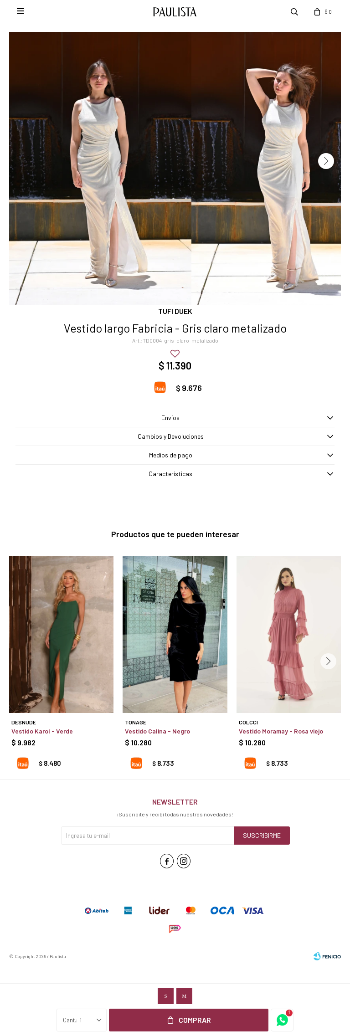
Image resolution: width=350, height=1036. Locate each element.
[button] (326, 161)
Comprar (195, 1019)
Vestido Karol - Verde (42, 731)
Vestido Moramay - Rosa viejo (281, 731)
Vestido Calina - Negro (157, 731)
